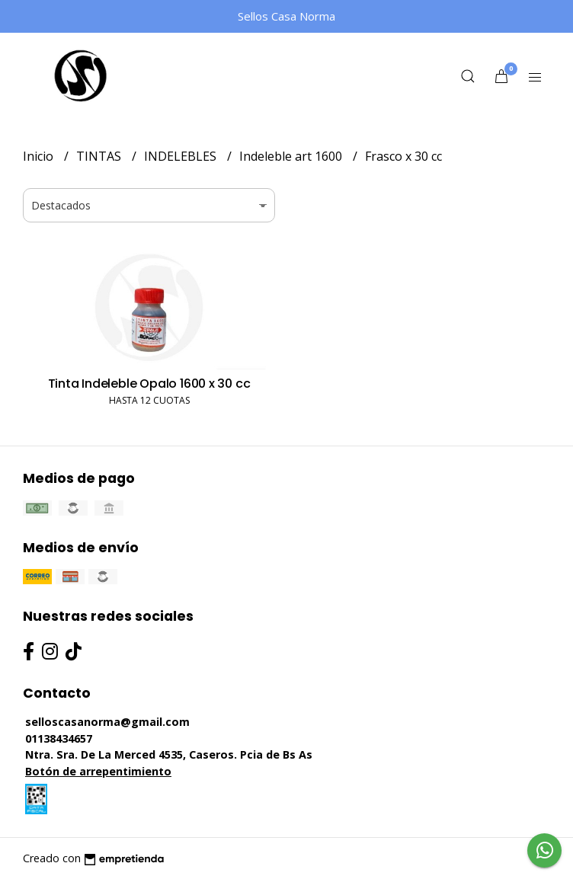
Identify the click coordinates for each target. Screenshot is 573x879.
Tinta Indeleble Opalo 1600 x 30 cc (149, 383)
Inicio (39, 156)
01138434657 (58, 738)
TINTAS (100, 156)
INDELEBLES (181, 156)
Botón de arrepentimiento (98, 771)
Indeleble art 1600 (292, 156)
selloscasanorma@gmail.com (107, 721)
